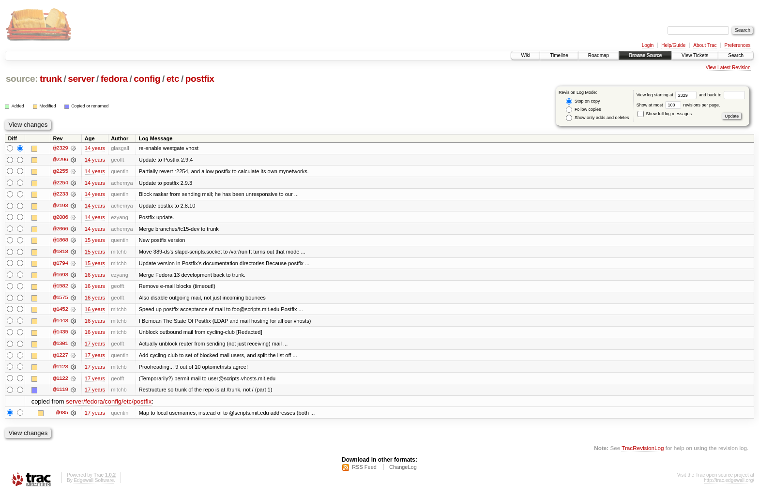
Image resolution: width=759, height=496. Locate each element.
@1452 (60, 311)
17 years (95, 345)
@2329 (60, 148)
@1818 (60, 252)
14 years (95, 148)
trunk (51, 79)
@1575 (60, 299)
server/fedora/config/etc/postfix (109, 403)
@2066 (60, 229)
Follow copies (583, 109)
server (81, 79)
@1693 (60, 276)
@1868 (60, 241)
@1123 (60, 369)
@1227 (60, 357)
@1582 (60, 287)
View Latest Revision (728, 67)
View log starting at (668, 94)
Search (736, 55)
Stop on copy (583, 101)
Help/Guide (673, 45)
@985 (62, 415)
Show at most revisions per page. (678, 105)
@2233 (60, 194)
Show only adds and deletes (597, 118)
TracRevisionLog (643, 450)
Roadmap (598, 55)
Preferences (738, 45)
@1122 (60, 380)
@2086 (60, 218)
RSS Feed (364, 470)
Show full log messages (665, 113)
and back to (722, 94)
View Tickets (695, 55)
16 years (95, 276)
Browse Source (645, 55)
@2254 (60, 183)
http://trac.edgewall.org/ (729, 483)
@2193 (60, 206)
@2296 (60, 160)
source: (22, 79)
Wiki (525, 55)
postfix (199, 79)
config (147, 79)
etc (173, 79)
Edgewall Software (94, 483)
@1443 (60, 322)
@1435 (60, 334)
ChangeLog (403, 470)
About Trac (704, 45)
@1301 (60, 345)
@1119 (60, 392)
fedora (114, 79)
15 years (95, 241)
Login (647, 45)
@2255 (60, 171)
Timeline (559, 55)
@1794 (60, 264)
